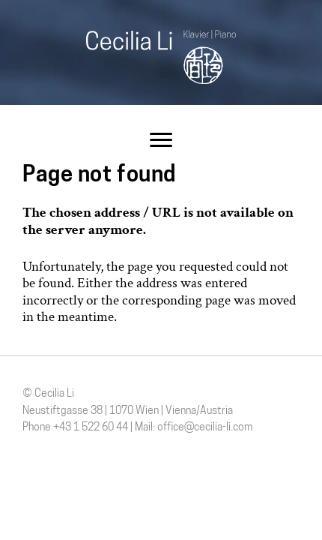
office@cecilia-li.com (204, 428)
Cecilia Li (161, 57)
